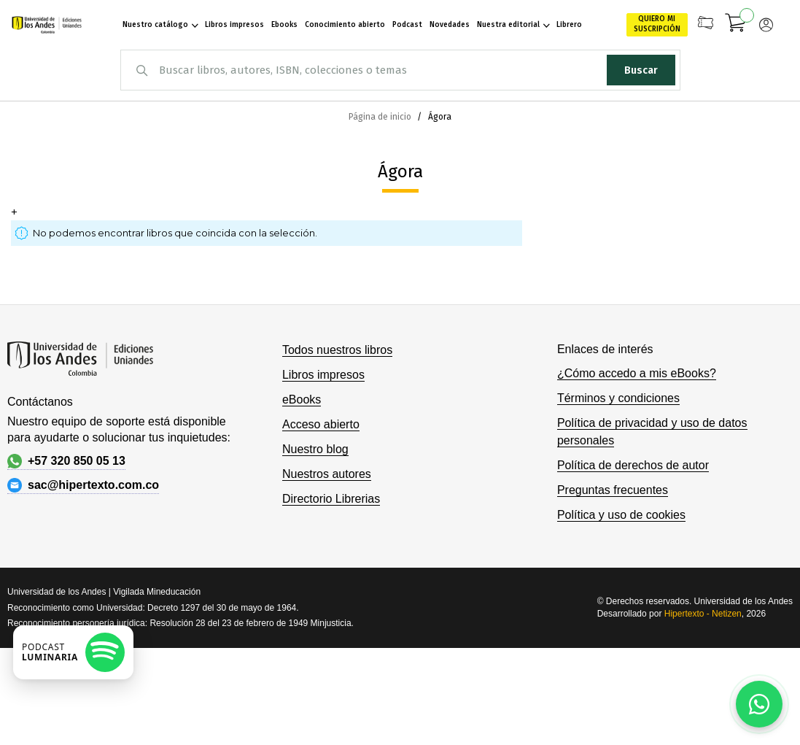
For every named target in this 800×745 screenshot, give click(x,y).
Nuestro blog (315, 449)
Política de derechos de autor (633, 465)
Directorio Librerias (331, 499)
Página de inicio (381, 117)
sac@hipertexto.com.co (83, 485)
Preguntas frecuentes (612, 490)
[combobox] (400, 70)
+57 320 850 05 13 (66, 461)
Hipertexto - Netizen (703, 614)
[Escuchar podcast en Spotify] (73, 652)
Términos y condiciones (618, 398)
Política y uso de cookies (621, 515)
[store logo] (45, 25)
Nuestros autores (326, 474)
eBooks (301, 399)
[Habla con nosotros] (759, 704)
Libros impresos (323, 374)
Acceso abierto (321, 424)
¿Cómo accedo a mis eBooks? (636, 373)
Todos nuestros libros (337, 350)
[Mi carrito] (736, 25)
